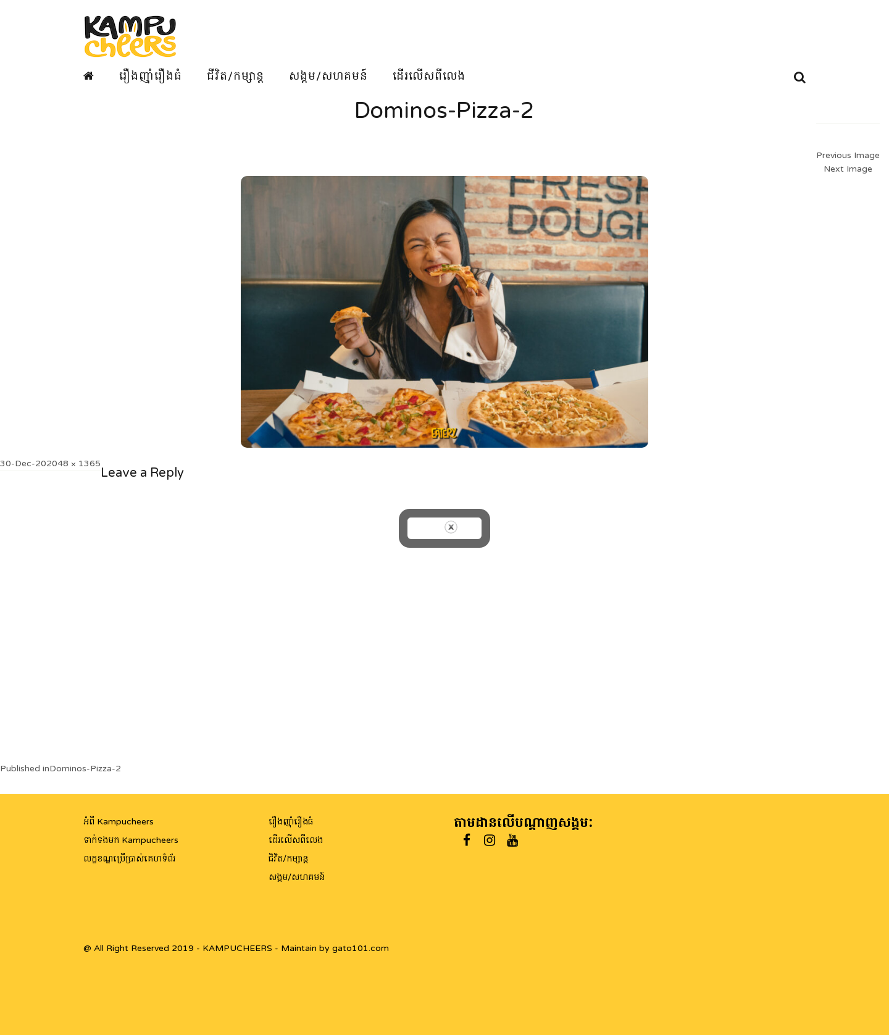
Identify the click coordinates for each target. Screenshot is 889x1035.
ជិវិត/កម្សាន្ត (288, 858)
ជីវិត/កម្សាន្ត (235, 76)
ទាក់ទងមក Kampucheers (130, 840)
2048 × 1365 (73, 463)
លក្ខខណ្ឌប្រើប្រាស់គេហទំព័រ (129, 858)
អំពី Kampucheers (118, 821)
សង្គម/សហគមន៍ (328, 76)
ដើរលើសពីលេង (429, 76)
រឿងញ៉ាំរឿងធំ (150, 76)
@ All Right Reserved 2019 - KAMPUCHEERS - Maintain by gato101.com (236, 948)
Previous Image (848, 155)
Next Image (848, 169)
